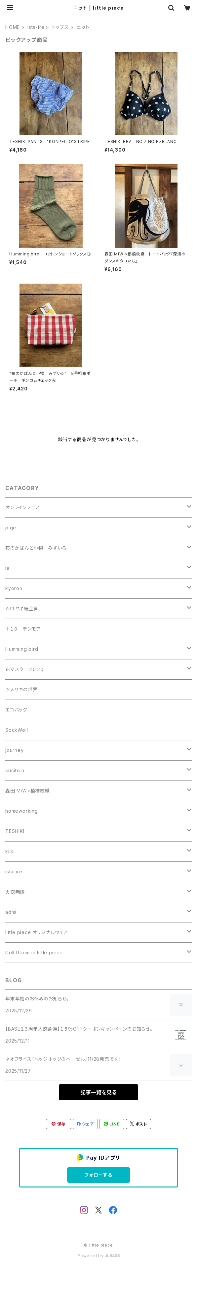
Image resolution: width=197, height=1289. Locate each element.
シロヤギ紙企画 (22, 608)
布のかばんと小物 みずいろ (35, 548)
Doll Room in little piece (34, 952)
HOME (12, 27)
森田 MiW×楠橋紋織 (27, 790)
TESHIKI (14, 831)
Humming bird (21, 649)
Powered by (98, 1255)
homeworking (21, 811)
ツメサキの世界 (21, 689)
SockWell (16, 730)
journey (14, 750)
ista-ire (35, 27)
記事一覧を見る (98, 1092)
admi (11, 912)
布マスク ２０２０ (24, 669)
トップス (60, 27)
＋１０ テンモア (23, 629)
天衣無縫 (15, 892)
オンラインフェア (22, 507)
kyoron (13, 588)
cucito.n (14, 770)
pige (10, 527)
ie (7, 568)
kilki (10, 851)
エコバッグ (16, 709)
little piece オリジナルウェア (36, 932)
